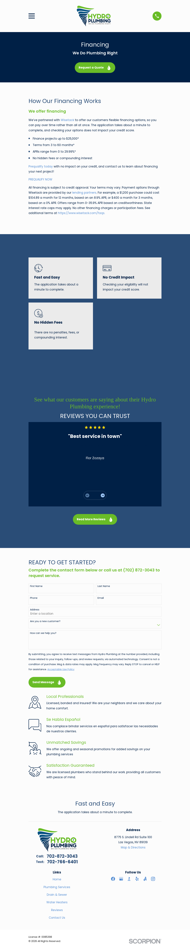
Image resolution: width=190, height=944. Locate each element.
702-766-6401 (62, 862)
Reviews (57, 910)
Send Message (47, 682)
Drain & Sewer (57, 895)
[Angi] (145, 879)
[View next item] (103, 495)
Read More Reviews (95, 519)
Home (57, 879)
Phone (33, 598)
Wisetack (68, 120)
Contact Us (57, 918)
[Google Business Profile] (121, 879)
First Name (36, 586)
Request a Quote (95, 67)
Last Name (104, 586)
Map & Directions (133, 847)
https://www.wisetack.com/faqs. (81, 213)
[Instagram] (153, 879)
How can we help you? (43, 633)
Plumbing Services (57, 887)
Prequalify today (41, 166)
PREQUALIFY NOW (41, 179)
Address (34, 609)
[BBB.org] (129, 879)
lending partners (84, 193)
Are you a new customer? (45, 621)
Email (101, 598)
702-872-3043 (62, 856)
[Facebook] (113, 879)
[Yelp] (137, 879)
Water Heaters (56, 902)
